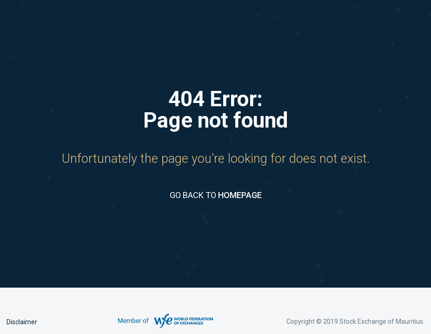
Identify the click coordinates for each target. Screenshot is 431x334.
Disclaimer (22, 322)
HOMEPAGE (240, 195)
